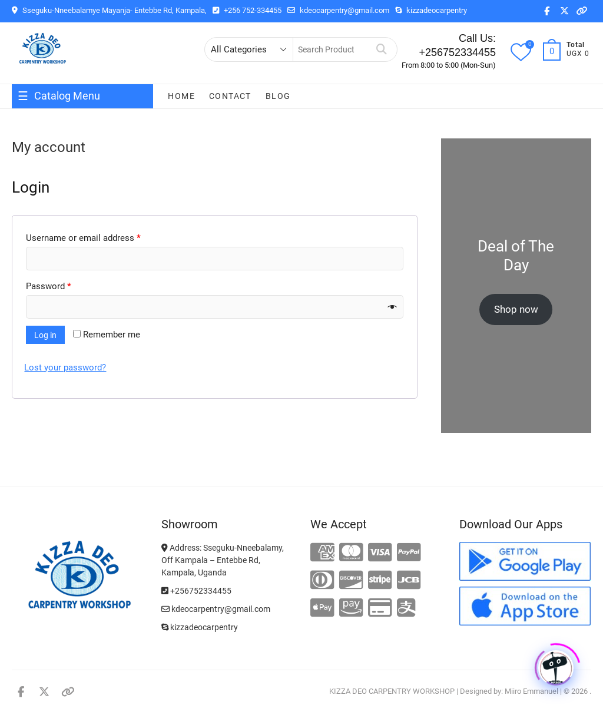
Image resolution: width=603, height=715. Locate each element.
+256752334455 (196, 590)
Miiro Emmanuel (531, 691)
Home (181, 96)
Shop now (516, 309)
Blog (278, 96)
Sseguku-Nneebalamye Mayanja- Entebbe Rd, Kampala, (109, 10)
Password (48, 286)
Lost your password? (65, 367)
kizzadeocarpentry (431, 10)
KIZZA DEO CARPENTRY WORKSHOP (392, 691)
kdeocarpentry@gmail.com (338, 10)
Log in (45, 335)
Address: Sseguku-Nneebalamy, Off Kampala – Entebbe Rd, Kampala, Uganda (222, 560)
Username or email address (83, 238)
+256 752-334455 (247, 10)
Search (382, 49)
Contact (230, 96)
